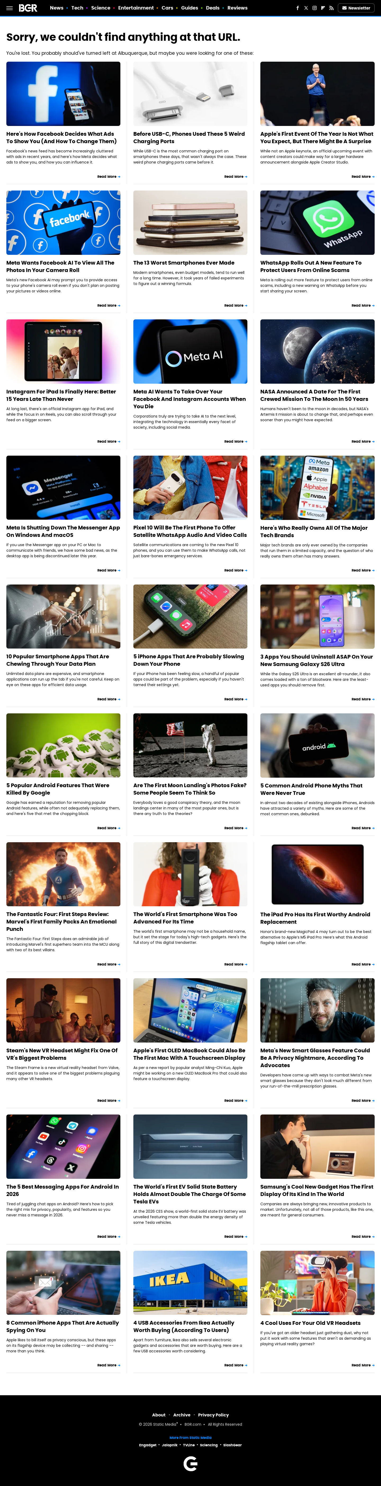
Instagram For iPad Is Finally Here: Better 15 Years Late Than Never (61, 395)
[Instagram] (314, 8)
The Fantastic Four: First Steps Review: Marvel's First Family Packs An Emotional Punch (61, 921)
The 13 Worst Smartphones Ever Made (183, 262)
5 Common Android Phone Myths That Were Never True (311, 789)
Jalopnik (170, 1445)
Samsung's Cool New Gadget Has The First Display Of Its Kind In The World (316, 1190)
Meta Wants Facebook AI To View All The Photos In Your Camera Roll (60, 266)
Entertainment (136, 8)
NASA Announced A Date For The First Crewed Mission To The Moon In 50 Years (314, 395)
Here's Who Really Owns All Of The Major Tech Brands (314, 531)
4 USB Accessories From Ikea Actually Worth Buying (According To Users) (183, 1326)
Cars (167, 8)
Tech (77, 8)
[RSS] (331, 8)
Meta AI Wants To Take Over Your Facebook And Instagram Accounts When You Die (189, 399)
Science (101, 8)
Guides (189, 8)
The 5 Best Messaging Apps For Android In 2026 (62, 1190)
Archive (181, 1415)
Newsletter (356, 8)
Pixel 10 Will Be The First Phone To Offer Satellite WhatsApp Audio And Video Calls (190, 531)
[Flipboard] (323, 8)
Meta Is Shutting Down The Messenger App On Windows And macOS (63, 531)
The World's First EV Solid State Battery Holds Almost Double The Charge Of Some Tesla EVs (189, 1194)
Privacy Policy (213, 1415)
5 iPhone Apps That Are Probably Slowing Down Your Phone (188, 660)
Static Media (164, 1425)
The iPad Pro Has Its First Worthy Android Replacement (315, 918)
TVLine (189, 1445)
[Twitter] (306, 8)
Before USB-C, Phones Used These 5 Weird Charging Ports (189, 137)
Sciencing (209, 1445)
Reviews (238, 8)
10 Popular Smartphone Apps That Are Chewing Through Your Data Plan (57, 660)
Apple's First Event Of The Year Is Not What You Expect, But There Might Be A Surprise (316, 137)
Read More (106, 176)
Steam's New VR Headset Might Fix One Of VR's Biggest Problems (61, 1054)
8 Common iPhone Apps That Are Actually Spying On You (62, 1326)
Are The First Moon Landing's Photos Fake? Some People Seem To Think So (190, 789)
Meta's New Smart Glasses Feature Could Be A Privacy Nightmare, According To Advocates (315, 1058)
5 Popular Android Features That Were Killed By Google (57, 789)
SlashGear (232, 1445)
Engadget (147, 1445)
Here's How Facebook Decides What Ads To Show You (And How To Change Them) (61, 137)
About (159, 1415)
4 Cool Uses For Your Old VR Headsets (310, 1323)
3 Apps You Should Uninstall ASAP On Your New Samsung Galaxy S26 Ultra (316, 660)
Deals (213, 8)
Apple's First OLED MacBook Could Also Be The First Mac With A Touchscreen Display (189, 1054)
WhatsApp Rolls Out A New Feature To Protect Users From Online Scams (311, 266)
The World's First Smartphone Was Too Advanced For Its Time (185, 918)
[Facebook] (298, 8)
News (57, 8)
